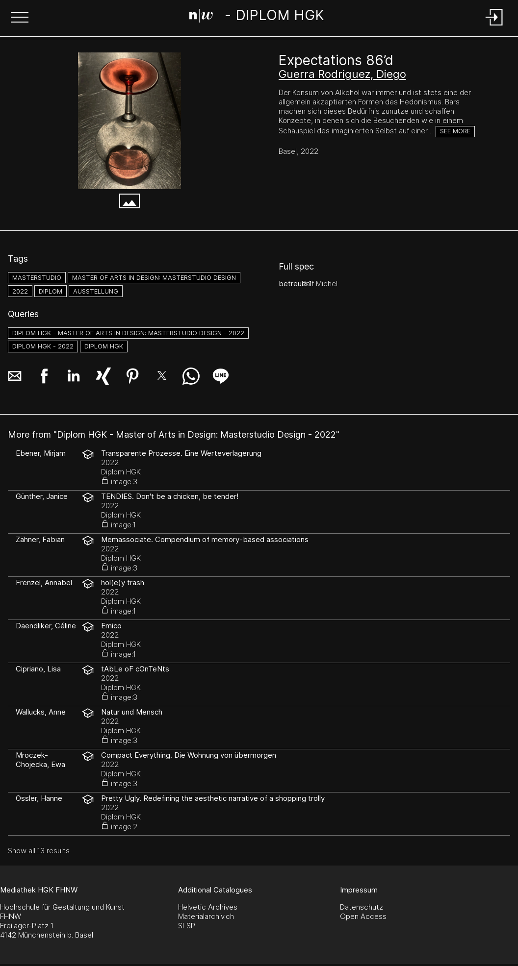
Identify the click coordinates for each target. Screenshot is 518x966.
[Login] (494, 26)
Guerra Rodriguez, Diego (342, 74)
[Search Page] (257, 17)
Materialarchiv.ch (206, 916)
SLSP (186, 925)
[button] (19, 18)
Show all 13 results (39, 850)
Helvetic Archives (207, 907)
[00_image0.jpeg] (129, 120)
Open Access (363, 916)
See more (455, 131)
